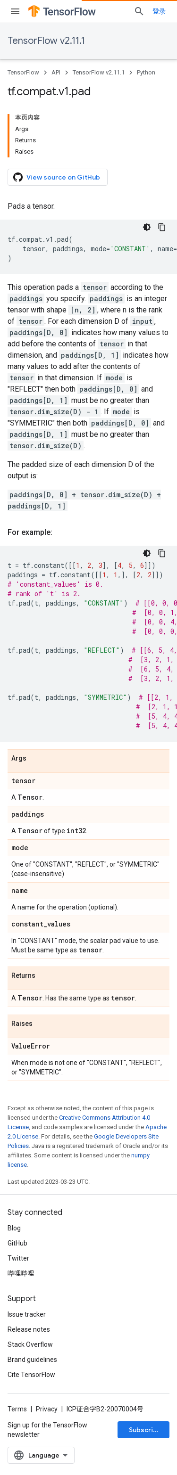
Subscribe (145, 1430)
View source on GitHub (56, 177)
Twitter (18, 1258)
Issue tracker (27, 1314)
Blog (14, 1228)
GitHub (17, 1243)
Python (146, 72)
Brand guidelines (32, 1359)
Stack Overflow (30, 1344)
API (55, 72)
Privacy (47, 1409)
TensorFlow (23, 72)
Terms (17, 1409)
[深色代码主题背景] (146, 227)
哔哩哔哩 (21, 1273)
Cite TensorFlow (31, 1374)
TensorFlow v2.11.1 (46, 41)
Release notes (29, 1329)
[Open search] (139, 11)
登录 (159, 11)
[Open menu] (15, 11)
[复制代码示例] (161, 227)
